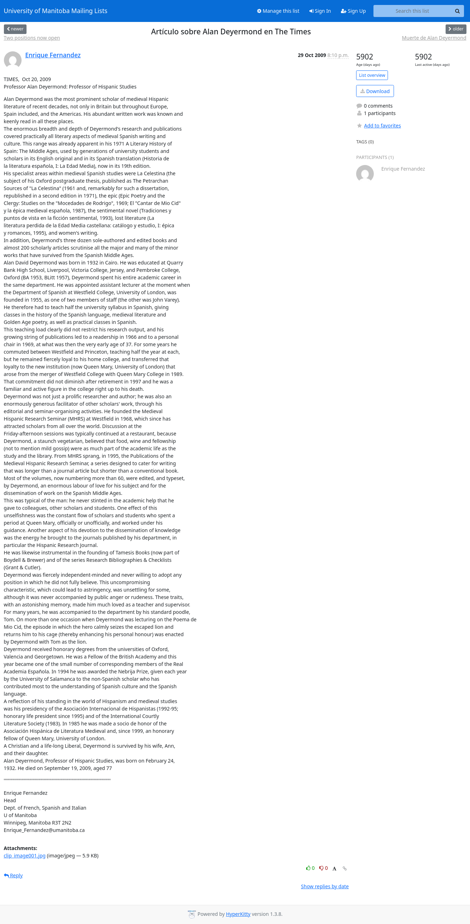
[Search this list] (412, 11)
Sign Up (353, 10)
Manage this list (278, 10)
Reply (13, 875)
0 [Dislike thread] (323, 868)
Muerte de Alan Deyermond (434, 37)
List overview (372, 75)
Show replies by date (325, 886)
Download (375, 91)
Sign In (320, 10)
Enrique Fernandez (53, 55)
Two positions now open (32, 37)
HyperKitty (238, 914)
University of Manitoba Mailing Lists (56, 11)
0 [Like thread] (311, 868)
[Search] (457, 11)
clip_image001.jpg (25, 855)
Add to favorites (378, 125)
